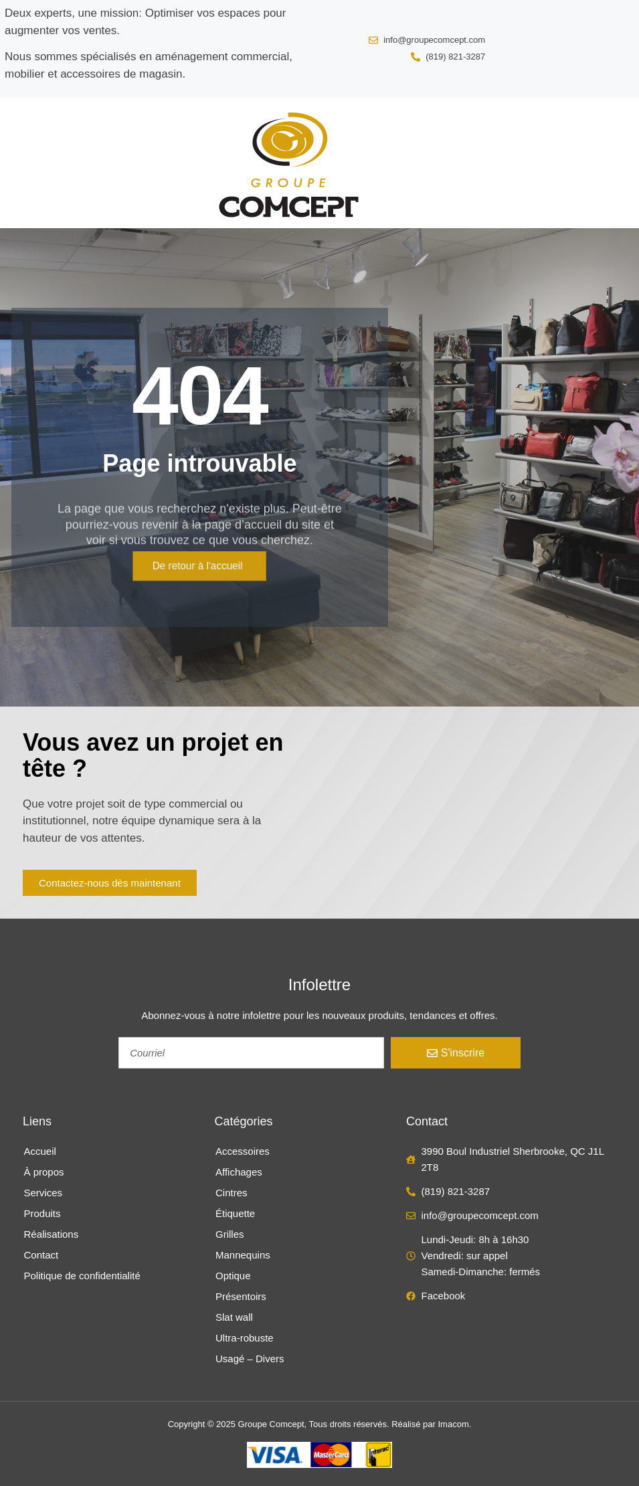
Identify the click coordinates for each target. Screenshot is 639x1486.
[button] (26, 163)
